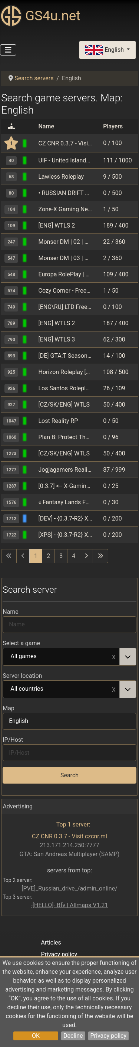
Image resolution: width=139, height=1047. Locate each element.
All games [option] (61, 657)
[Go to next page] (86, 556)
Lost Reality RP (58, 420)
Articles (51, 942)
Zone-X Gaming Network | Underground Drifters (65, 209)
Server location (22, 675)
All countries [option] (61, 689)
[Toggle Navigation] (8, 49)
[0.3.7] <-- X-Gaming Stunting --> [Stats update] (65, 485)
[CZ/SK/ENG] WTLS (64, 404)
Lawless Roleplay (61, 176)
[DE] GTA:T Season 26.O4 (65, 355)
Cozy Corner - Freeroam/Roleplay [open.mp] (65, 290)
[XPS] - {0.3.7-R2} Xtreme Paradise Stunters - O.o (65, 534)
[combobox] (69, 657)
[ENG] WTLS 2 (56, 225)
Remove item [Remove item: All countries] (114, 689)
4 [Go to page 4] (73, 555)
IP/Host (13, 739)
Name (11, 611)
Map (8, 708)
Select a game (21, 643)
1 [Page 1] (35, 555)
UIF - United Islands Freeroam (65, 160)
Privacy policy (108, 1035)
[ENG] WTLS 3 (56, 339)
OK (36, 1035)
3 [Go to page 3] (61, 555)
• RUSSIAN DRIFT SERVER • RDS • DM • (65, 192)
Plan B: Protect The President (65, 437)
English (105, 50)
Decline (73, 1035)
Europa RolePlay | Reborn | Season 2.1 (65, 274)
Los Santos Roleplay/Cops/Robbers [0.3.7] (65, 388)
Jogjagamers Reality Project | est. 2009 (65, 469)
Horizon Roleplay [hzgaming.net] (65, 372)
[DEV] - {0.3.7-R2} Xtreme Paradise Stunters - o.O (65, 518)
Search (69, 775)
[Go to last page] (100, 556)
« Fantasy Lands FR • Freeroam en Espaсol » (65, 502)
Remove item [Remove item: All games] (114, 656)
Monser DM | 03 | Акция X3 (65, 258)
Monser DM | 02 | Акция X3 (65, 241)
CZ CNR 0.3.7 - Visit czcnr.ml (65, 143)
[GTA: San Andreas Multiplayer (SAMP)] (33, 143)
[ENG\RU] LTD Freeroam (65, 306)
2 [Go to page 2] (48, 555)
